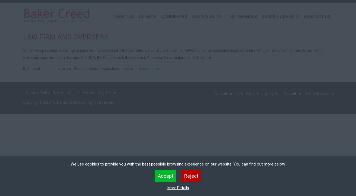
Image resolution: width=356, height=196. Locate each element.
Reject (191, 176)
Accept (165, 176)
